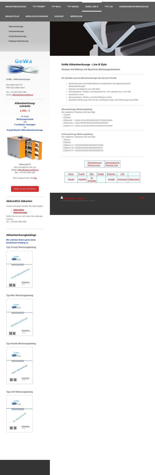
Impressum (122, 179)
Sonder (71, 179)
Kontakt (111, 179)
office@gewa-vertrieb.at (22, 95)
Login (142, 197)
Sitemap (80, 198)
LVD (122, 174)
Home (70, 174)
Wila (91, 174)
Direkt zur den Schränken (25, 189)
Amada (101, 174)
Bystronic (111, 174)
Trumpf (81, 174)
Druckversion (68, 198)
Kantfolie (82, 179)
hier (35, 178)
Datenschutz (134, 179)
